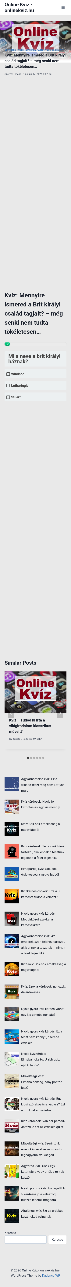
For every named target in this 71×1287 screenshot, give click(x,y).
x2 (53, 50)
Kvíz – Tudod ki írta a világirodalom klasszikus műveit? (30, 726)
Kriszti (16, 738)
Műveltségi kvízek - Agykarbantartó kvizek (28, 50)
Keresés (10, 1233)
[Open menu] (62, 7)
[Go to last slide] (11, 713)
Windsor (17, 374)
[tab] (28, 758)
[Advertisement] (35, 110)
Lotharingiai (20, 385)
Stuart (16, 397)
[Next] (60, 713)
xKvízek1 (59, 50)
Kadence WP (51, 1275)
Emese (17, 73)
